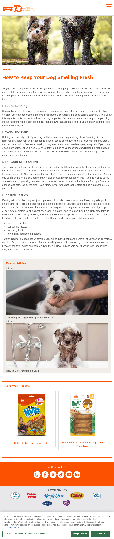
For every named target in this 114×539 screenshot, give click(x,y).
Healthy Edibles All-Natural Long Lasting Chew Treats (83, 444)
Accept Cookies (79, 534)
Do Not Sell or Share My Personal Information (25, 534)
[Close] (109, 516)
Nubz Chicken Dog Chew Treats (31, 443)
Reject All (100, 534)
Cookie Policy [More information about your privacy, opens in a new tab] (12, 528)
